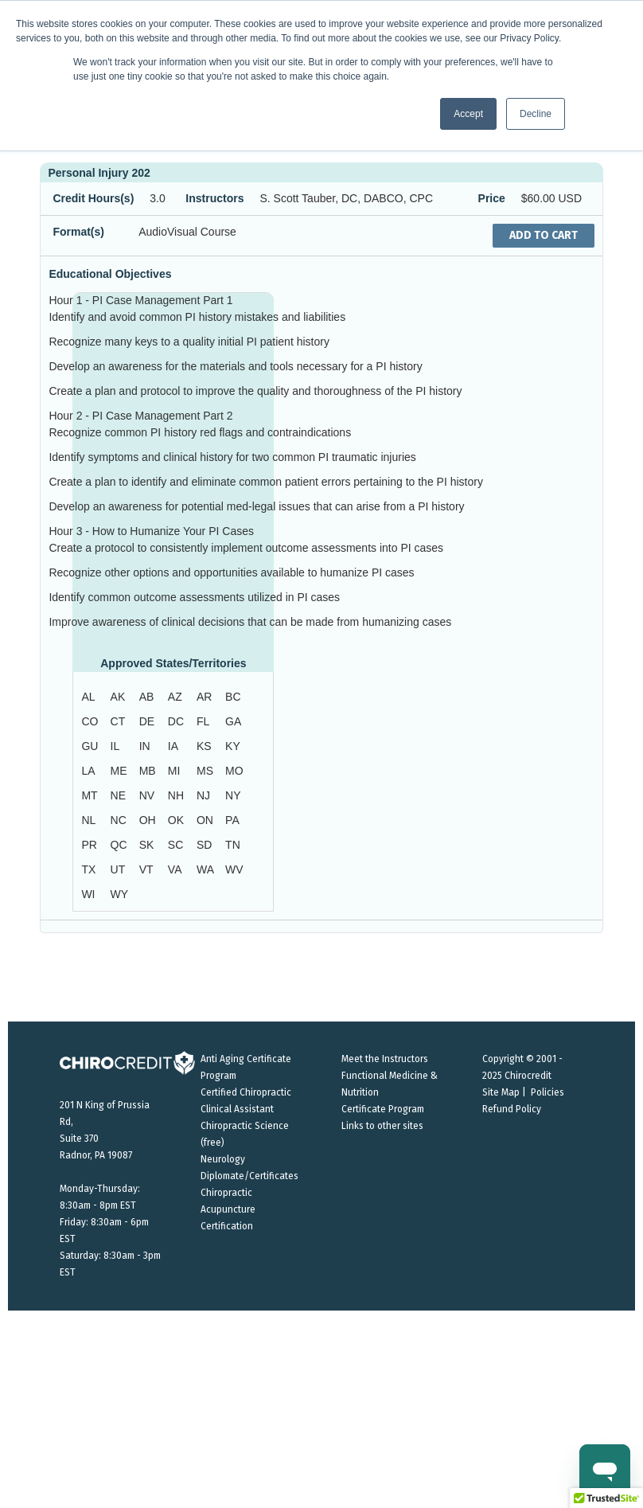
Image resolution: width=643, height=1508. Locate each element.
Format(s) (78, 231)
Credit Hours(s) (93, 198)
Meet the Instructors (384, 1059)
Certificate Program (382, 1109)
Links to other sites (382, 1125)
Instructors (214, 198)
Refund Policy (511, 1109)
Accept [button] (468, 113)
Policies (547, 1092)
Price (491, 198)
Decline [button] (535, 113)
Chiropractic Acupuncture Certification (228, 1209)
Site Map (501, 1092)
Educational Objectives (110, 274)
